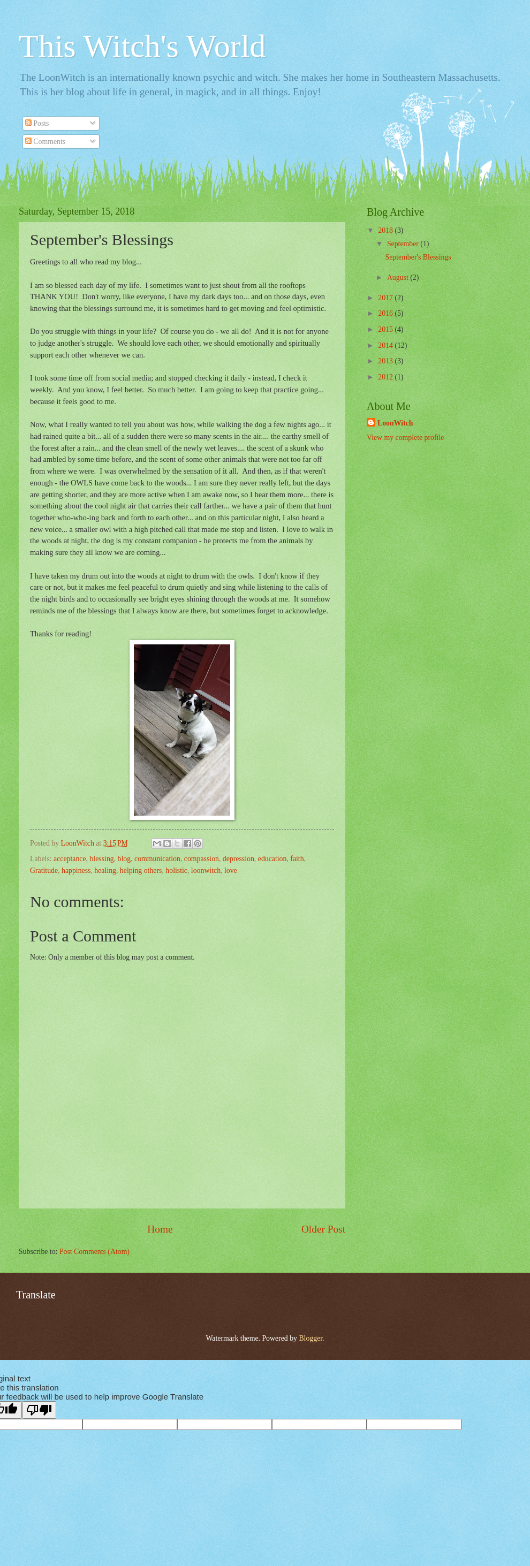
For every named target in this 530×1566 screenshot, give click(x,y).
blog (124, 859)
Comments (45, 142)
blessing (101, 859)
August (398, 277)
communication (157, 859)
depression (238, 859)
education (272, 859)
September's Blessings (418, 257)
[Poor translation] (39, 1410)
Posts (37, 123)
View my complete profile (405, 438)
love (230, 870)
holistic (176, 870)
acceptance (70, 859)
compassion (201, 859)
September (403, 244)
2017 (386, 298)
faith (297, 859)
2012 (386, 377)
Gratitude (44, 870)
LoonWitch (395, 423)
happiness (76, 870)
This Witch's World (142, 46)
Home (159, 1229)
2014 (386, 345)
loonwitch (206, 870)
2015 (386, 329)
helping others (141, 870)
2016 (386, 313)
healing (105, 870)
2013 (386, 361)
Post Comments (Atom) (94, 1252)
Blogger (310, 1338)
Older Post (323, 1229)
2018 (386, 230)
